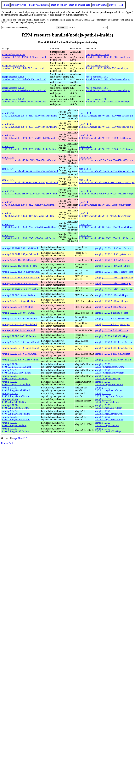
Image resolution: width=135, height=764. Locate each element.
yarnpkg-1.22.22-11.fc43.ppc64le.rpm (113, 254)
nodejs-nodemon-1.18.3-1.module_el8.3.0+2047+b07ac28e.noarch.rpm (108, 89)
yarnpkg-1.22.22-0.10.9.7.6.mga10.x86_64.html (16, 383)
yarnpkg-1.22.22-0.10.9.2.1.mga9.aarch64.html (16, 389)
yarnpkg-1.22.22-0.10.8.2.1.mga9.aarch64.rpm (109, 412)
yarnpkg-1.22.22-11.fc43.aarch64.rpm (113, 248)
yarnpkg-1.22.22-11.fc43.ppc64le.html (20, 254)
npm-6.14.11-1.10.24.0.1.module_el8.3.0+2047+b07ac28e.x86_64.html (29, 236)
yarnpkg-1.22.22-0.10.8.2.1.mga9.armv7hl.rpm (109, 418)
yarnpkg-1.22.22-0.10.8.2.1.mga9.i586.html (14, 424)
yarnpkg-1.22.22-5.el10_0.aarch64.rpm (113, 342)
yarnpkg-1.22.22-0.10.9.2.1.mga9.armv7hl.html (16, 394)
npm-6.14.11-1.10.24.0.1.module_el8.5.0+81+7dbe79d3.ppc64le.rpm (105, 214)
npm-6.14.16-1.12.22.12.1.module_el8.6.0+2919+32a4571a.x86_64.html (29, 192)
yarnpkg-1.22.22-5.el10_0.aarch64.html (20, 342)
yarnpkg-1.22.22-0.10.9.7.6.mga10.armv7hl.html (16, 371)
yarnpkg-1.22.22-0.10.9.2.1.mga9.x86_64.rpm (108, 406)
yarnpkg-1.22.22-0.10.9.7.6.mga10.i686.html (15, 377)
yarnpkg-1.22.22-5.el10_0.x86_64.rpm (113, 359)
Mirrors (112, 5)
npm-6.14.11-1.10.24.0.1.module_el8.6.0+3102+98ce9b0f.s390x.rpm (105, 203)
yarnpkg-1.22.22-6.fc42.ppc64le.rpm (112, 324)
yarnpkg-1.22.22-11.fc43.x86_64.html (19, 266)
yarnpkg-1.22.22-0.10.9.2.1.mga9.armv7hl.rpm (109, 394)
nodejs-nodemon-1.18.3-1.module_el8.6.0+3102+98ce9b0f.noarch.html (24, 55)
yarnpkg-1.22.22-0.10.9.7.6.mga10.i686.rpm (107, 377)
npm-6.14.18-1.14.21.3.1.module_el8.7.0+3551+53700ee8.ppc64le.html (29, 125)
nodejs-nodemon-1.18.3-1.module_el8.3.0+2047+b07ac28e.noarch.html (24, 89)
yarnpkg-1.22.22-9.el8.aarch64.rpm (111, 295)
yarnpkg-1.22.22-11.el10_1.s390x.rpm (113, 283)
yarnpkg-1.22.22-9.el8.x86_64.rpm (111, 313)
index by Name (99, 5)
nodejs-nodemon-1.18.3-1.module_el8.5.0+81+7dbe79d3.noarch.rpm (107, 66)
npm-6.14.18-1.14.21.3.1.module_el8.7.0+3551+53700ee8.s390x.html (28, 136)
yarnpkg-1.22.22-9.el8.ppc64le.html (18, 301)
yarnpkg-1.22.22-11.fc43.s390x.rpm (112, 260)
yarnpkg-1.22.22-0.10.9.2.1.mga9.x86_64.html (15, 406)
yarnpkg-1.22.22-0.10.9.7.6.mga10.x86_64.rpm (109, 383)
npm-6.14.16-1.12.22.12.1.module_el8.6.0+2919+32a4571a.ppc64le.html (30, 181)
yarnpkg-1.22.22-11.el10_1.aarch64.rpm (114, 271)
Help (121, 5)
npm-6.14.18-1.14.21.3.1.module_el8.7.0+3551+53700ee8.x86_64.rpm (106, 147)
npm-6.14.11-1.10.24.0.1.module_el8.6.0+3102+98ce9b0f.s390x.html (28, 203)
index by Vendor (59, 5)
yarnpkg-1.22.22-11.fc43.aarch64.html (20, 248)
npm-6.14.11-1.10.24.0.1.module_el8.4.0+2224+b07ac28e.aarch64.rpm (106, 225)
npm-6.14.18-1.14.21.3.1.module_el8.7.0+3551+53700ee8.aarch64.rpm (106, 114)
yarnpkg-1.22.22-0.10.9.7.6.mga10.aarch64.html (16, 365)
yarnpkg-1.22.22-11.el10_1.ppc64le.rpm (114, 277)
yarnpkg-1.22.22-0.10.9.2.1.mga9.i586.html (14, 400)
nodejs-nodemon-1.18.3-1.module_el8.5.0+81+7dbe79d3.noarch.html (23, 66)
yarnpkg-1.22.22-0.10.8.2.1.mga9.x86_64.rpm (108, 430)
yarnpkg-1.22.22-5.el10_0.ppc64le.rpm (113, 348)
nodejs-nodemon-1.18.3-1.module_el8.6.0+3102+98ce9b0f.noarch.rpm (108, 55)
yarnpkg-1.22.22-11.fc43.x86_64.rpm (112, 266)
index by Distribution (39, 5)
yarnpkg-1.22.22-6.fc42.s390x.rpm (111, 330)
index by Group (18, 5)
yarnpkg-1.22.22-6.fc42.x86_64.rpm (112, 336)
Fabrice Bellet (7, 443)
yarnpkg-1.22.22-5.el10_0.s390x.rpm (112, 354)
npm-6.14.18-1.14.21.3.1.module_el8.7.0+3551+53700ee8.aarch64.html (29, 114)
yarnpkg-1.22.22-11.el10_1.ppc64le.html (21, 277)
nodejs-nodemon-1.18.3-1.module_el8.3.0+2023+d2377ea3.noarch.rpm (108, 100)
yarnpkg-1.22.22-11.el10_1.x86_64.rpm (114, 289)
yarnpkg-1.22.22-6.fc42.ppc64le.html (19, 324)
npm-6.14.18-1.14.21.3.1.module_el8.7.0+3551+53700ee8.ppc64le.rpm (106, 125)
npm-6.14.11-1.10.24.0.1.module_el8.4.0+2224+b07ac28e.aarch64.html (29, 225)
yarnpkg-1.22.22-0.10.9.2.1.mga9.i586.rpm (107, 400)
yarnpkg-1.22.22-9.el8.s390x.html (18, 307)
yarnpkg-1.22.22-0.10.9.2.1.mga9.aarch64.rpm (109, 389)
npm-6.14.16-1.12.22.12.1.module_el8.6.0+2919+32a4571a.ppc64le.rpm (106, 181)
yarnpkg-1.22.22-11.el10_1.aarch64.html (21, 271)
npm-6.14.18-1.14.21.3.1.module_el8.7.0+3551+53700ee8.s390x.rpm (105, 136)
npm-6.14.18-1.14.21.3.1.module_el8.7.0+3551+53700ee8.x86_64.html (29, 147)
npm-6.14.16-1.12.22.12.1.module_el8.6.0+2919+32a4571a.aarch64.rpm (106, 170)
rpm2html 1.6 (20, 438)
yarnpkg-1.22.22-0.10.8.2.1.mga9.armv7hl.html (16, 418)
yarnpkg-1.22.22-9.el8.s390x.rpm (110, 307)
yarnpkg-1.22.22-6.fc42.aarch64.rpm (112, 318)
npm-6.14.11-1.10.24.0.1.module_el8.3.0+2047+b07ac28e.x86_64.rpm (106, 236)
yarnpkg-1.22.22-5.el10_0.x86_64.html (20, 359)
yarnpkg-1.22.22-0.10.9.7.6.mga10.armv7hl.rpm (109, 371)
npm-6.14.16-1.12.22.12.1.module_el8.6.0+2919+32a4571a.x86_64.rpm (106, 192)
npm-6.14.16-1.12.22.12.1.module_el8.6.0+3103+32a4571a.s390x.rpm (106, 158)
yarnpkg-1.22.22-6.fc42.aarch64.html (19, 318)
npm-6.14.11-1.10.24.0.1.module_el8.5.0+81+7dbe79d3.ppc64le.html (28, 214)
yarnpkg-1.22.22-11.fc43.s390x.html (19, 260)
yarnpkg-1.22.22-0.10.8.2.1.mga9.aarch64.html (16, 412)
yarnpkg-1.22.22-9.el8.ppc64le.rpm (111, 301)
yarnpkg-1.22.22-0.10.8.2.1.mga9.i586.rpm (107, 424)
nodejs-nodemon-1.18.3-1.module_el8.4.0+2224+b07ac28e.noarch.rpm (108, 78)
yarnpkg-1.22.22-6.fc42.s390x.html (18, 330)
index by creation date (79, 5)
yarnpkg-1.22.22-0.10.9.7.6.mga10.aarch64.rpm (109, 365)
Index (6, 5)
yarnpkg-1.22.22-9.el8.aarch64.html (18, 295)
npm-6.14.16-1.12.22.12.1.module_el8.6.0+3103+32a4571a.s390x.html (29, 158)
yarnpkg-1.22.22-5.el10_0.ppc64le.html (20, 348)
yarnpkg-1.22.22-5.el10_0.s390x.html (19, 354)
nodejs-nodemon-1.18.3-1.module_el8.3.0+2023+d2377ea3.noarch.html (24, 100)
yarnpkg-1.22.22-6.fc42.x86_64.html (19, 336)
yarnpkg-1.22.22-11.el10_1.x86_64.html (21, 289)
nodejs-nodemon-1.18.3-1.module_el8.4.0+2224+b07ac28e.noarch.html (24, 78)
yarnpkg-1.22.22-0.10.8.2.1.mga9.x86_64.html (15, 430)
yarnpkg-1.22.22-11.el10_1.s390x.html (20, 283)
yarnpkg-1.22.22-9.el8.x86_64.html (18, 313)
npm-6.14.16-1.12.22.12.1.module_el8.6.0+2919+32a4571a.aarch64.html (30, 170)
